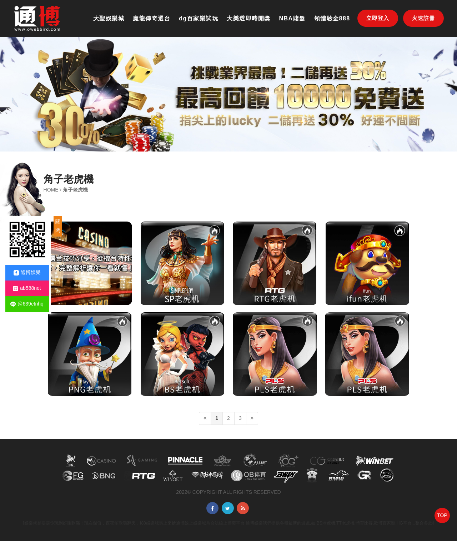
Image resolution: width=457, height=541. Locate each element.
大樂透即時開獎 (249, 18)
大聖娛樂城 (109, 18)
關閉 (57, 226)
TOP (442, 515)
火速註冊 (423, 18)
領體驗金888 (332, 18)
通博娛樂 (27, 272)
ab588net (27, 288)
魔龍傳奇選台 (151, 18)
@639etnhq (27, 304)
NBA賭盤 (292, 18)
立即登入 (377, 18)
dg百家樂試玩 (198, 18)
